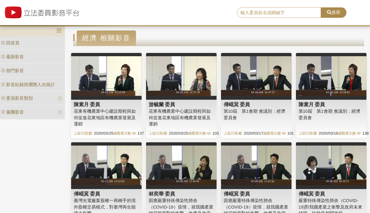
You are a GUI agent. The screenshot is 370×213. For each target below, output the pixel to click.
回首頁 (10, 42)
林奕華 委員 (162, 193)
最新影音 (12, 56)
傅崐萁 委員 (237, 104)
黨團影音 (12, 111)
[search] (279, 12)
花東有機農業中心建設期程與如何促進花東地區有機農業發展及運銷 (105, 117)
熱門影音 (12, 70)
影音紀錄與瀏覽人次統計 (28, 84)
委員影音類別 (17, 98)
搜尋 (333, 12)
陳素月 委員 (87, 104)
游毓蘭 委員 (162, 104)
